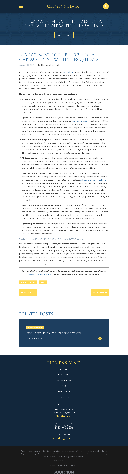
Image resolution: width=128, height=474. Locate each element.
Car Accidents (28, 282)
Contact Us (64, 398)
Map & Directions (64, 416)
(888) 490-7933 (64, 426)
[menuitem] (52, 465)
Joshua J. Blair (64, 374)
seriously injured (80, 121)
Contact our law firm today (40, 274)
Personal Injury (64, 380)
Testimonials (64, 392)
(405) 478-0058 (64, 428)
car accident (68, 72)
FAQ (43, 282)
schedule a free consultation (93, 180)
